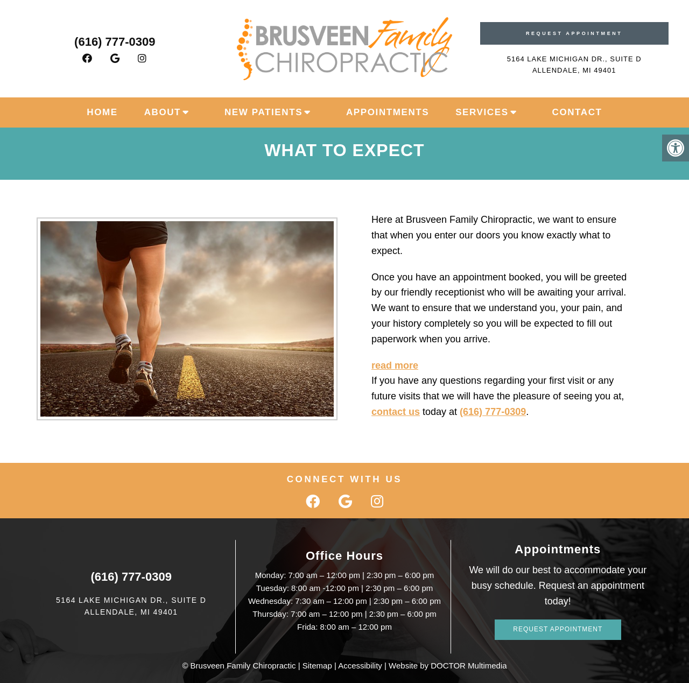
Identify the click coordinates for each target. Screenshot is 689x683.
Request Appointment (574, 33)
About (162, 112)
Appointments (387, 112)
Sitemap (317, 665)
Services (481, 112)
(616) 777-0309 (114, 41)
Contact (577, 112)
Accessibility (360, 665)
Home (102, 112)
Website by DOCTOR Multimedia (448, 665)
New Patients (263, 112)
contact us (395, 411)
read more (394, 365)
